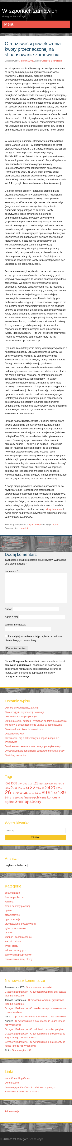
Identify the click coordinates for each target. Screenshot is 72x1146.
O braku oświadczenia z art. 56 (21, 707)
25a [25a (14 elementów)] (59, 788)
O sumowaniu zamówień (39, 987)
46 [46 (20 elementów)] (26, 793)
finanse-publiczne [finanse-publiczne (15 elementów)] (35, 797)
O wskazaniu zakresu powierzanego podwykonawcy (33, 746)
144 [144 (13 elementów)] (7, 797)
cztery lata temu (53, 509)
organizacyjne (12, 915)
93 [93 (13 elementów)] (55, 793)
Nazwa (8, 609)
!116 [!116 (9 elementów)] (30, 784)
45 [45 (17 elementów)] (21, 793)
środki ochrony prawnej (17, 906)
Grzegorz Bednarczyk (51, 61)
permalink (23, 528)
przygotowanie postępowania (20, 923)
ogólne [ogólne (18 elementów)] (10, 802)
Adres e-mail (11, 617)
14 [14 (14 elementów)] (27, 788)
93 (56, 524)
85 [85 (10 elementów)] (33, 793)
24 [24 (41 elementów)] (47, 787)
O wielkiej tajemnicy (15, 755)
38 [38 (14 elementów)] (17, 793)
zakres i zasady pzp (15, 950)
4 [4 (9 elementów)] (14, 788)
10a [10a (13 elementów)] (19, 788)
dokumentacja (12, 893)
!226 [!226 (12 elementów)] (46, 783)
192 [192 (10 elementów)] (21, 798)
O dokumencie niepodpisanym (21, 716)
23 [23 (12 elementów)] (43, 788)
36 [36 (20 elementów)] (14, 793)
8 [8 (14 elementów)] (16, 788)
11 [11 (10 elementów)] (24, 788)
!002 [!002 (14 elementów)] (7, 783)
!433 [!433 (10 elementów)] (56, 784)
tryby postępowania (15, 928)
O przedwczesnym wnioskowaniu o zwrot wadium (39, 1016)
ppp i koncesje (12, 919)
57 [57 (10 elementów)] (30, 793)
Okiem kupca (12, 1082)
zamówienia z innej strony (18, 959)
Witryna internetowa (15, 624)
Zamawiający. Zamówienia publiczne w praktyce (30, 1087)
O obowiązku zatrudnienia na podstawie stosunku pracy (35, 750)
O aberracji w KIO (14, 733)
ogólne (8, 910)
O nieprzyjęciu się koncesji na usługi (24, 712)
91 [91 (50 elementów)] (50, 792)
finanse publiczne (14, 897)
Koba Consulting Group (17, 1078)
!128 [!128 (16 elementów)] (35, 783)
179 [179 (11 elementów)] (12, 797)
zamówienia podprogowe (18, 954)
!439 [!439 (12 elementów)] (7, 788)
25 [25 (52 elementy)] (54, 787)
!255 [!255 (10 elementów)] (51, 784)
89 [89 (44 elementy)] (44, 792)
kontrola (9, 901)
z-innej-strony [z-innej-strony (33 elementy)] (28, 801)
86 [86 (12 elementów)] (36, 793)
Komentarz (11, 571)
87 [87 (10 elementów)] (39, 793)
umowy (8, 932)
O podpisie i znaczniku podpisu (47, 1029)
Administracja (12, 1111)
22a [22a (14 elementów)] (38, 788)
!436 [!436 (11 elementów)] (61, 783)
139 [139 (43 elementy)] (62, 792)
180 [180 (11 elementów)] (17, 797)
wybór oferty (35, 524)
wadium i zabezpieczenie (18, 937)
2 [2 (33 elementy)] (11, 787)
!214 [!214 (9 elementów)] (41, 784)
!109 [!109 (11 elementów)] (24, 783)
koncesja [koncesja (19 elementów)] (53, 797)
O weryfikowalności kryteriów (55, 542)
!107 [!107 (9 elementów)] (20, 784)
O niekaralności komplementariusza (24, 729)
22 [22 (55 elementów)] (33, 787)
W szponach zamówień (29, 11)
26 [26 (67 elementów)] (8, 792)
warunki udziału (13, 941)
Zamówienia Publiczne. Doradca (22, 1091)
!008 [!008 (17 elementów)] (14, 783)
